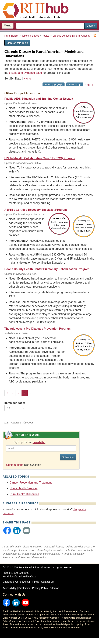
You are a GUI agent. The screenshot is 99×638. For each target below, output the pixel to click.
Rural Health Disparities (24, 494)
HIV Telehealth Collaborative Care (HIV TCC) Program (39, 158)
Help (90, 84)
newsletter (39, 442)
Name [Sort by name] (27, 78)
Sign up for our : (29, 442)
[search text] (50, 26)
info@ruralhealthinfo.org (23, 576)
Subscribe (68, 457)
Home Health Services (23, 488)
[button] (7, 530)
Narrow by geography (54, 84)
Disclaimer (24, 588)
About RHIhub (31, 581)
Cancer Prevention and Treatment (31, 482)
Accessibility (9, 588)
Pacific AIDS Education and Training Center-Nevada (38, 98)
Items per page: (14, 406)
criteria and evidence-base (25, 72)
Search (91, 25)
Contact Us (47, 581)
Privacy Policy (40, 588)
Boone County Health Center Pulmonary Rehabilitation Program (46, 269)
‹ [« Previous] (7, 392)
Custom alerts (14, 464)
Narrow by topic (74, 84)
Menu (8, 25)
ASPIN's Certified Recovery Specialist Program (35, 209)
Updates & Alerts (12, 581)
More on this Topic (17, 42)
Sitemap (54, 588)
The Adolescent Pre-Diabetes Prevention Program (37, 328)
